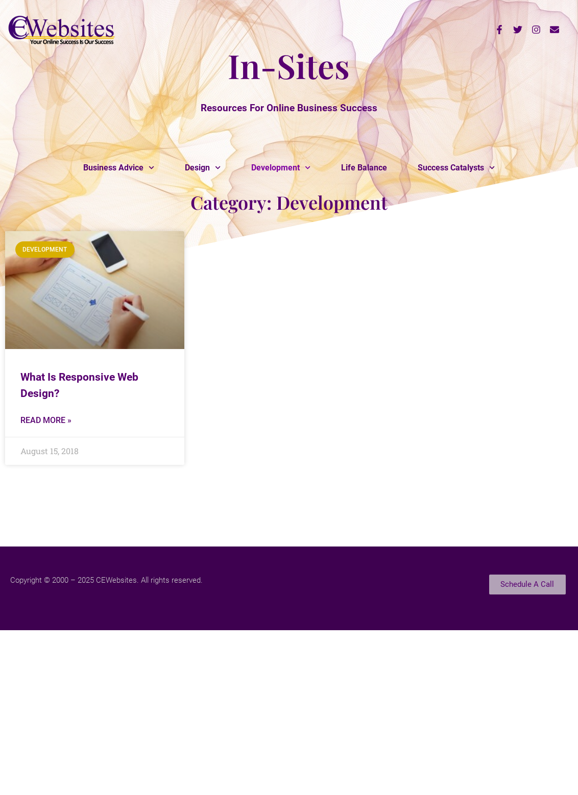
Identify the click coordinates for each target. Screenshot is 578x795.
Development (280, 168)
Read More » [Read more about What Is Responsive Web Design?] (45, 420)
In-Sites (289, 65)
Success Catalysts (456, 168)
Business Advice (118, 168)
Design (203, 168)
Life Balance (364, 167)
